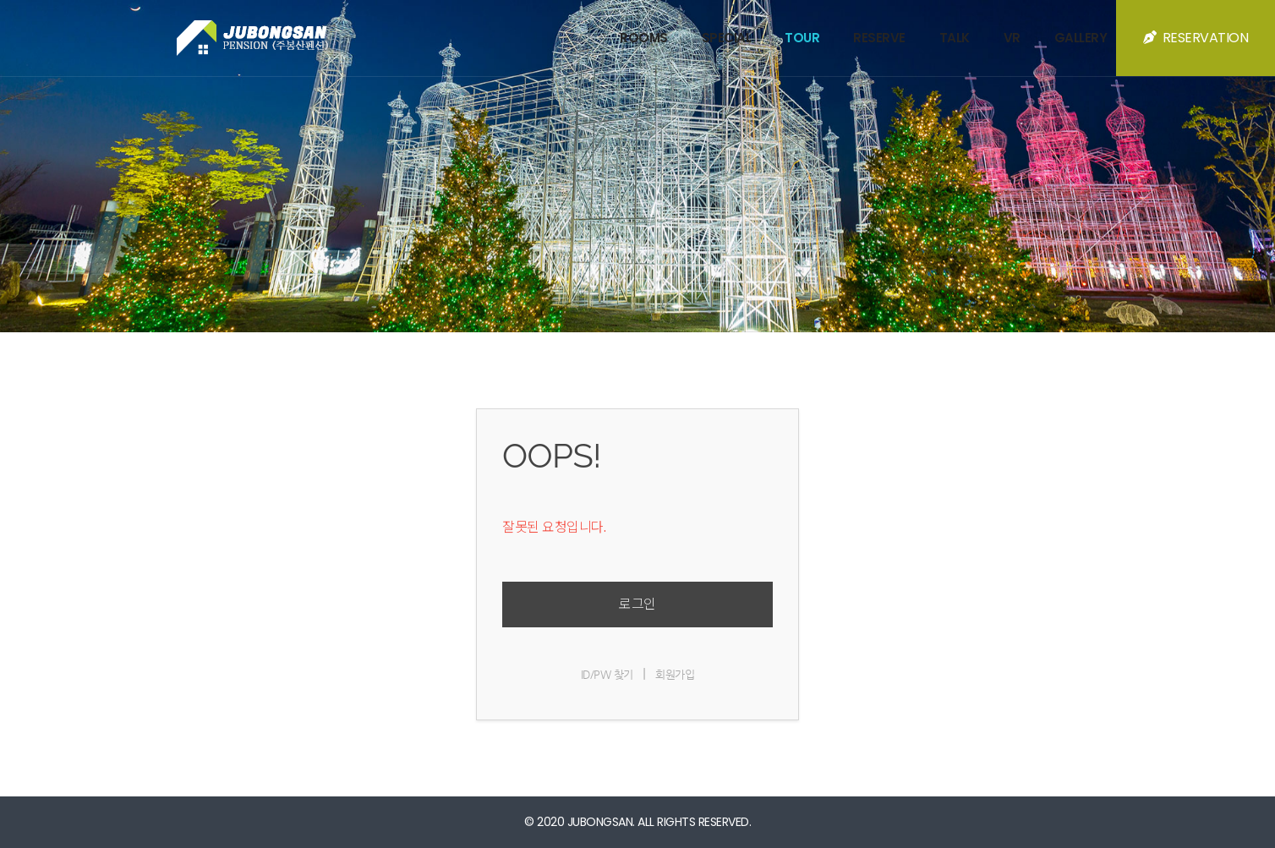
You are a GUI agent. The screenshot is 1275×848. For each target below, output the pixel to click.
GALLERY (1081, 38)
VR (1012, 38)
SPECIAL (727, 38)
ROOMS (644, 38)
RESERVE (879, 38)
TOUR (802, 38)
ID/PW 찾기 (607, 674)
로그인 (637, 604)
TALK (954, 38)
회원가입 (674, 674)
